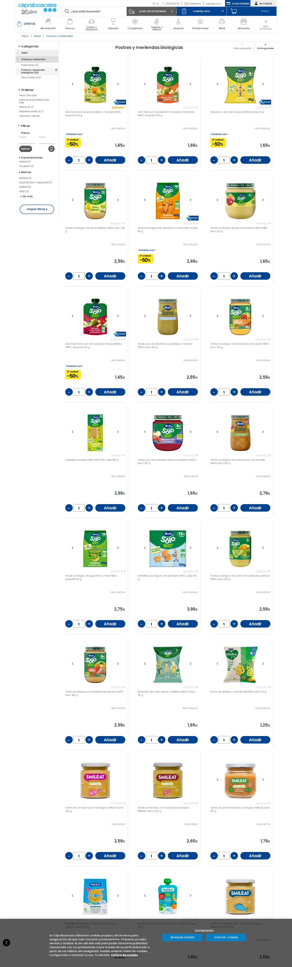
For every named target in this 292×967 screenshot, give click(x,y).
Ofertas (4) (25, 161)
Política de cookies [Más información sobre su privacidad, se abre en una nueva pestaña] (124, 955)
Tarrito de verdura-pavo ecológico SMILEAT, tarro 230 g (94, 809)
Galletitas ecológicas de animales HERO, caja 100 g (167, 577)
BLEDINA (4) (25, 178)
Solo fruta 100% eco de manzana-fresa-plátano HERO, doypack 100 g (93, 345)
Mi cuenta (262, 3)
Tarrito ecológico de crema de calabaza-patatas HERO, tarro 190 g (240, 577)
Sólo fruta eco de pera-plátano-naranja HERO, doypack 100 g (93, 113)
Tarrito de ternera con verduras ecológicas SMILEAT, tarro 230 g (164, 809)
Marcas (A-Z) (26, 106)
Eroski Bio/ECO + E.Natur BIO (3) (35, 182)
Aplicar (25, 148)
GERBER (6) (25, 187)
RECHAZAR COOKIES (182, 937)
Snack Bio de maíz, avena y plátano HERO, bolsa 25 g (166, 693)
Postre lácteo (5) (30, 65)
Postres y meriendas (33, 59)
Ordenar (27, 90)
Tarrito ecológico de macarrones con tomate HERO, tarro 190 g (237, 461)
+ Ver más (26, 196)
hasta (42, 137)
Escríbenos (195, 3)
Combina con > (74, 134)
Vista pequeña (242, 48)
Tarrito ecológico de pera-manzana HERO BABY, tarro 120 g (239, 229)
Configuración (204, 930)
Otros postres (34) (31, 77)
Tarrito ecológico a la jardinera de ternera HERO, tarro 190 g (94, 693)
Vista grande (265, 48)
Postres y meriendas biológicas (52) (33, 71)
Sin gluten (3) (26, 166)
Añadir (110, 160)
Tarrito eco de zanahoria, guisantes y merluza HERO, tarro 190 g (165, 345)
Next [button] (118, 84)
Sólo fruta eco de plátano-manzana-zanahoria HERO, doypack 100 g (166, 113)
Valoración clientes (29, 115)
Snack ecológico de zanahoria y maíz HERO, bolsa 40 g (168, 229)
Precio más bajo (28, 95)
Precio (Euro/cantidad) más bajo (34, 101)
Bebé (24, 52)
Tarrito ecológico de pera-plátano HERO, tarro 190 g (95, 229)
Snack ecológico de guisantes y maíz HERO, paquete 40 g (91, 577)
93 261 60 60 (172, 3)
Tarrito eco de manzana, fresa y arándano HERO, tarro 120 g (167, 461)
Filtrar (25, 126)
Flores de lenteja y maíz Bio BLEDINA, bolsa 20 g (238, 691)
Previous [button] (72, 84)
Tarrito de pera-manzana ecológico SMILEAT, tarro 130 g (240, 809)
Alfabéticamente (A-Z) (31, 111)
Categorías (30, 46)
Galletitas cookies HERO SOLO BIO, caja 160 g (91, 460)
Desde (22, 137)
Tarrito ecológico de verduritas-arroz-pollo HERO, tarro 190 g (239, 345)
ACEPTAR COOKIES (226, 937)
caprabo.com (213, 3)
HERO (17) (24, 191)
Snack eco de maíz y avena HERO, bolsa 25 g (237, 112)
